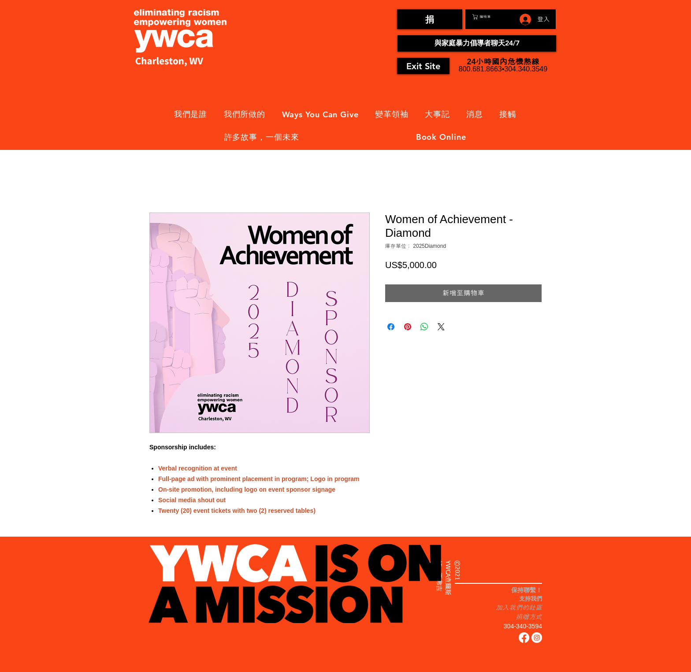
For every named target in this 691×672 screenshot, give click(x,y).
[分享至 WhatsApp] (424, 326)
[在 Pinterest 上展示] (407, 326)
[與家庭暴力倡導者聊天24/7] (477, 43)
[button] (491, 16)
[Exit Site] (423, 66)
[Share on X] (441, 326)
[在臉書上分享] (391, 326)
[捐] (429, 19)
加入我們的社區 (519, 607)
